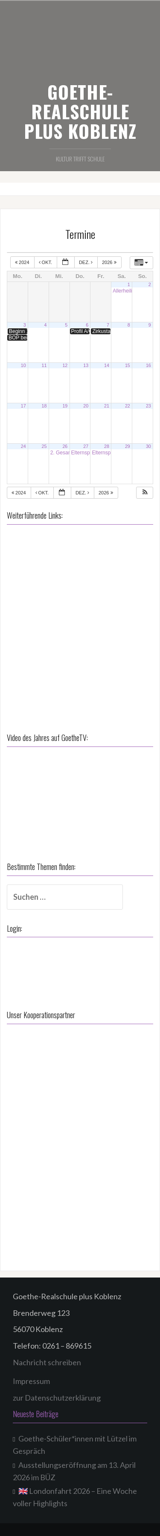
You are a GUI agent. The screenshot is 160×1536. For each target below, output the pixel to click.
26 (64, 446)
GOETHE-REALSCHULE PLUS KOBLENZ (80, 111)
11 (44, 365)
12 (64, 365)
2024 (23, 262)
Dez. (86, 262)
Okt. (46, 262)
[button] (145, 493)
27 (85, 446)
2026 (110, 262)
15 (127, 365)
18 (44, 405)
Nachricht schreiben (47, 1362)
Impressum (31, 1381)
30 (148, 446)
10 (23, 365)
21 (106, 405)
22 (127, 405)
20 (85, 405)
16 (148, 365)
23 (148, 405)
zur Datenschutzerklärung (57, 1397)
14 (106, 365)
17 (23, 405)
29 (127, 446)
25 (44, 446)
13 (85, 365)
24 (23, 446)
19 (64, 405)
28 (106, 446)
